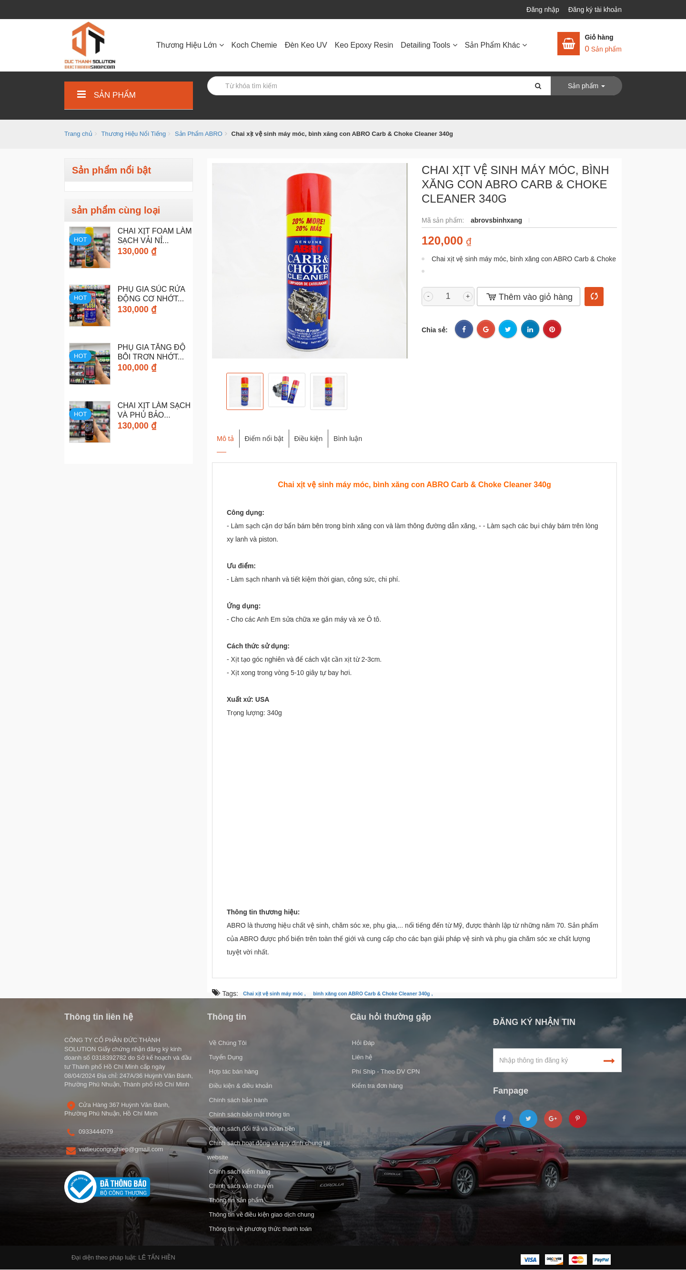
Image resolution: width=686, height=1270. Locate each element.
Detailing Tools (429, 45)
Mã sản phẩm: (444, 220)
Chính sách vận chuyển (240, 1185)
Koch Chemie (254, 45)
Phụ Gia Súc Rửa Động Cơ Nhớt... (151, 294)
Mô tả (222, 434)
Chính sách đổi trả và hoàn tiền (251, 1128)
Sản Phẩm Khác (496, 45)
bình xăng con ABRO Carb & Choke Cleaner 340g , (373, 994)
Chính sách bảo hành (237, 1100)
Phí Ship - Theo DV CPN (385, 1071)
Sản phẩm (105, 95)
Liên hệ (361, 1057)
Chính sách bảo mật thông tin (248, 1114)
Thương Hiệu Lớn (190, 45)
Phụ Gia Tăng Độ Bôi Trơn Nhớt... (152, 352)
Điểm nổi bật (275, 434)
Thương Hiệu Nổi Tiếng (133, 133)
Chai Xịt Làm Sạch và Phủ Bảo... (154, 410)
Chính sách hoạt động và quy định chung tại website (268, 1150)
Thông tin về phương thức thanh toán (259, 1228)
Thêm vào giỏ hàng (528, 296)
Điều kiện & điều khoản (239, 1085)
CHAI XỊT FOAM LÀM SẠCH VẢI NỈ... (155, 236)
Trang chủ (78, 133)
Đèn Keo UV (306, 45)
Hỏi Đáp (362, 1042)
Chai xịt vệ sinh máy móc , (274, 994)
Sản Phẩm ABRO (198, 133)
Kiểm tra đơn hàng (376, 1085)
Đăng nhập (543, 9)
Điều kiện (335, 434)
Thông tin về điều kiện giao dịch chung (260, 1214)
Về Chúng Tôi (227, 1042)
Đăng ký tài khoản (595, 9)
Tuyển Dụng (224, 1057)
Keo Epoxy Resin (364, 45)
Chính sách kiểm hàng (239, 1171)
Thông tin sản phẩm (235, 1200)
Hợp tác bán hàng (232, 1071)
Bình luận (389, 434)
